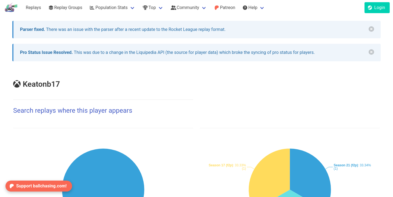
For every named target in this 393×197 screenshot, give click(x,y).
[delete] (371, 29)
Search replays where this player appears (72, 110)
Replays (33, 7)
